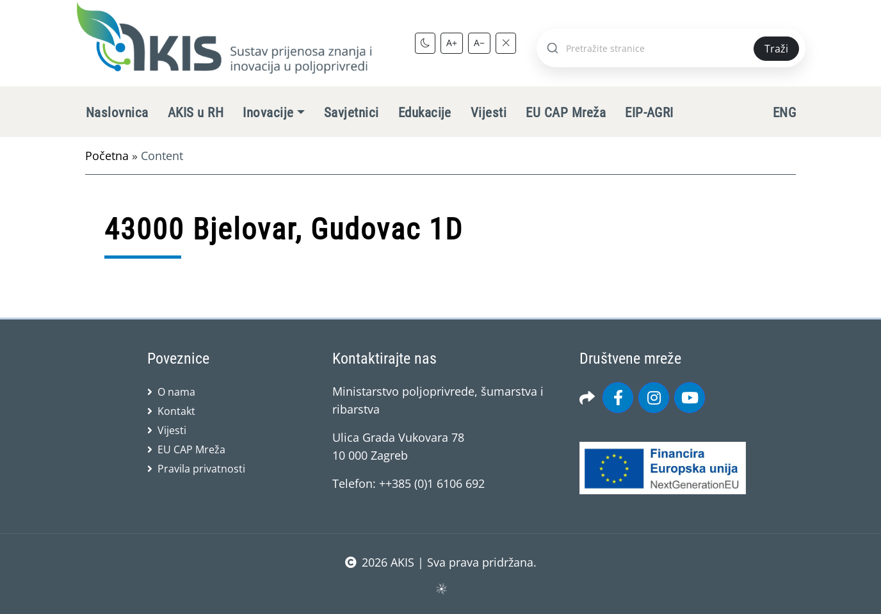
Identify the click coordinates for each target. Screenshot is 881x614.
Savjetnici (351, 112)
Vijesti (488, 112)
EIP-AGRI (649, 112)
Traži (776, 49)
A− (479, 42)
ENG (784, 112)
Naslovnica (117, 112)
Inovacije (268, 112)
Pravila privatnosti (201, 469)
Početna (107, 155)
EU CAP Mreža (566, 112)
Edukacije (424, 112)
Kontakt (176, 411)
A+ (451, 42)
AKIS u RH (195, 112)
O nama (176, 392)
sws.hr (441, 588)
